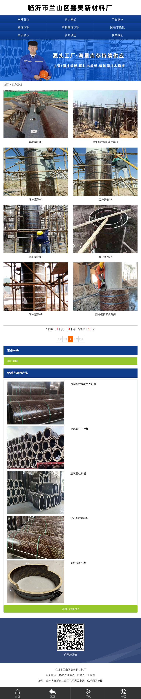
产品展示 (117, 19)
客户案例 (17, 84)
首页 (6, 84)
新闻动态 (70, 35)
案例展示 (23, 35)
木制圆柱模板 (70, 27)
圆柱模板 (23, 27)
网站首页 (23, 19)
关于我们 (70, 19)
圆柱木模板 (117, 27)
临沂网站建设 (95, 680)
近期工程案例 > (70, 608)
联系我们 (117, 35)
